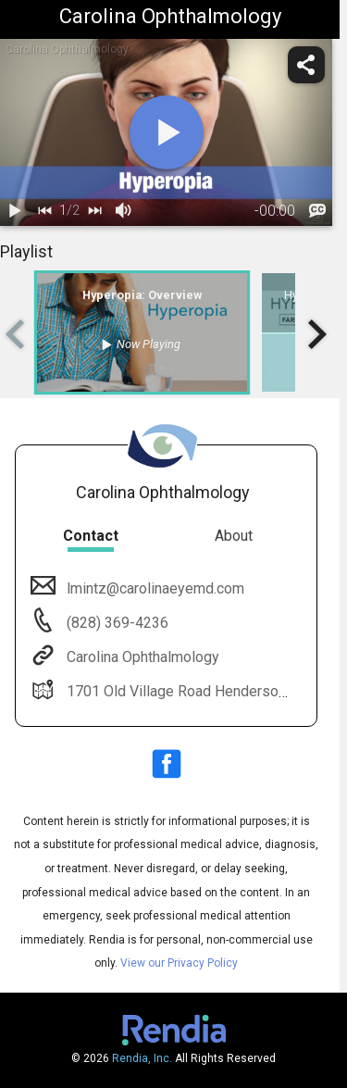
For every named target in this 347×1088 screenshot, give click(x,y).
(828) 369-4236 (115, 623)
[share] (306, 64)
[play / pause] (15, 211)
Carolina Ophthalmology (141, 657)
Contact (90, 535)
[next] (94, 211)
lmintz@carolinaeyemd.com (153, 588)
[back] (44, 211)
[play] (167, 132)
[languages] (317, 211)
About (234, 535)
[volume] (124, 211)
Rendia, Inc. (142, 1058)
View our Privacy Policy (179, 963)
